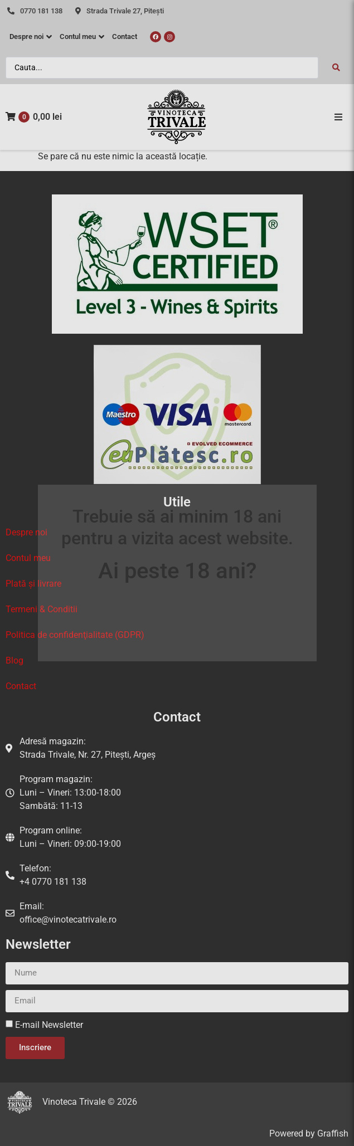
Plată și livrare (33, 583)
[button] (338, 117)
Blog (14, 660)
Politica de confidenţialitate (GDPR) (75, 635)
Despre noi (26, 532)
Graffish (332, 1133)
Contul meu (28, 558)
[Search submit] (336, 67)
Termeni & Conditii (41, 609)
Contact (21, 686)
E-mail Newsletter (49, 1025)
